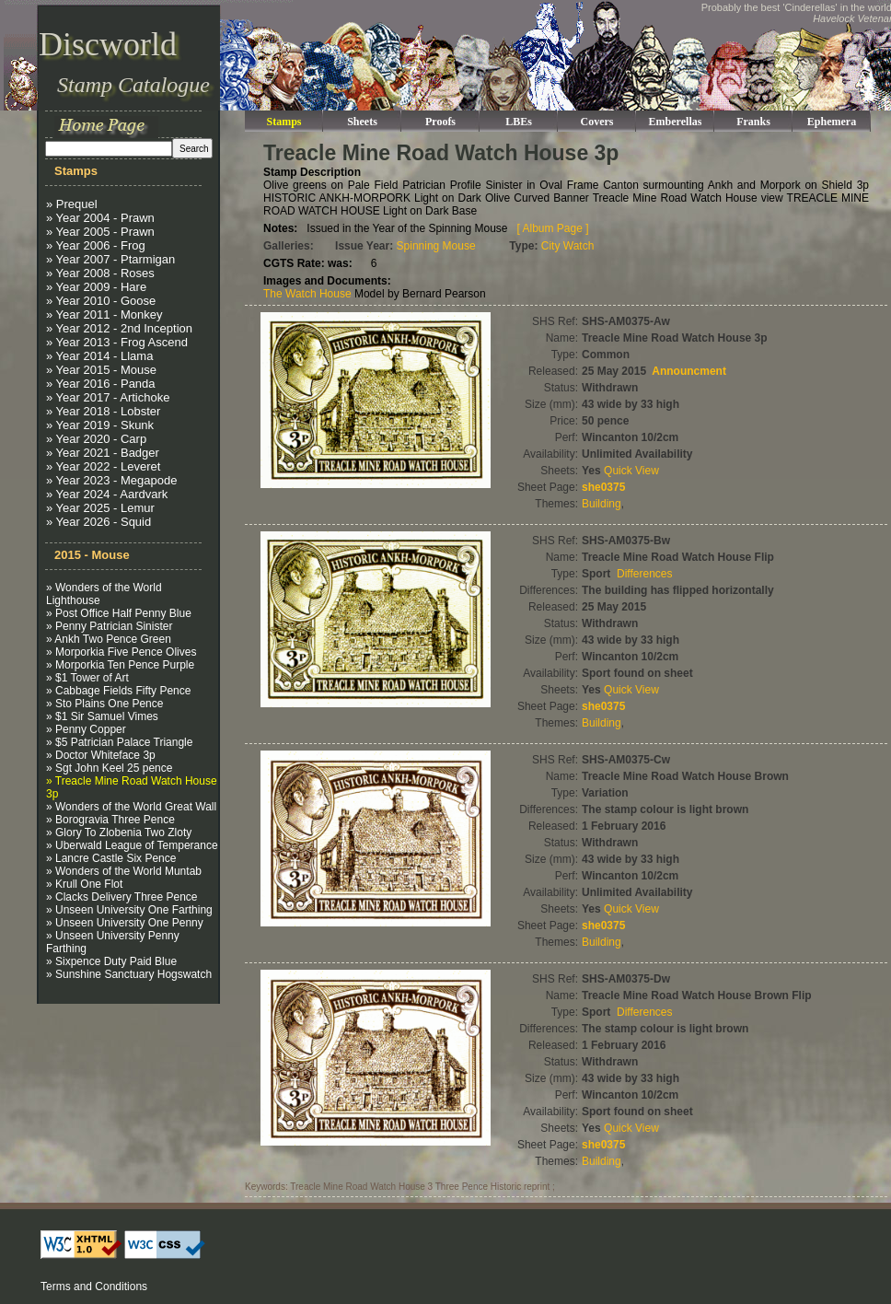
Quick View (631, 470)
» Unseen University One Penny (124, 922)
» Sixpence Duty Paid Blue (111, 961)
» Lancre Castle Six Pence (111, 858)
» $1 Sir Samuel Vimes (102, 716)
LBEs (518, 121)
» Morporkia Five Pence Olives (121, 652)
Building (601, 503)
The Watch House (307, 293)
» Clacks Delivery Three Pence (122, 897)
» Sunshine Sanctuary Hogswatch (129, 974)
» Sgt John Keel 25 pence (109, 768)
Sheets (362, 121)
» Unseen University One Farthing (129, 909)
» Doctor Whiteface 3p (101, 755)
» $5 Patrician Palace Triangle (119, 742)
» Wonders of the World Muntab (124, 871)
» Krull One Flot (84, 884)
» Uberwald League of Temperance (132, 845)
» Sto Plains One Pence (104, 703)
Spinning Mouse (436, 245)
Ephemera (831, 121)
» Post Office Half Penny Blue (118, 613)
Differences (644, 573)
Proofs (440, 121)
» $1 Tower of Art (87, 677)
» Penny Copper (86, 729)
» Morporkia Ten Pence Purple (120, 664)
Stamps (283, 121)
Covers (597, 121)
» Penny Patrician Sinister (109, 626)
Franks (753, 121)
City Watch (568, 245)
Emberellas (675, 121)
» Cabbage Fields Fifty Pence (118, 690)
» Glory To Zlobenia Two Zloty (118, 832)
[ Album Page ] (553, 228)
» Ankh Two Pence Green (108, 639)
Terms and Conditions (93, 1286)
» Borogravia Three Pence (110, 819)
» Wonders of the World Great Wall (131, 806)
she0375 (603, 487)
